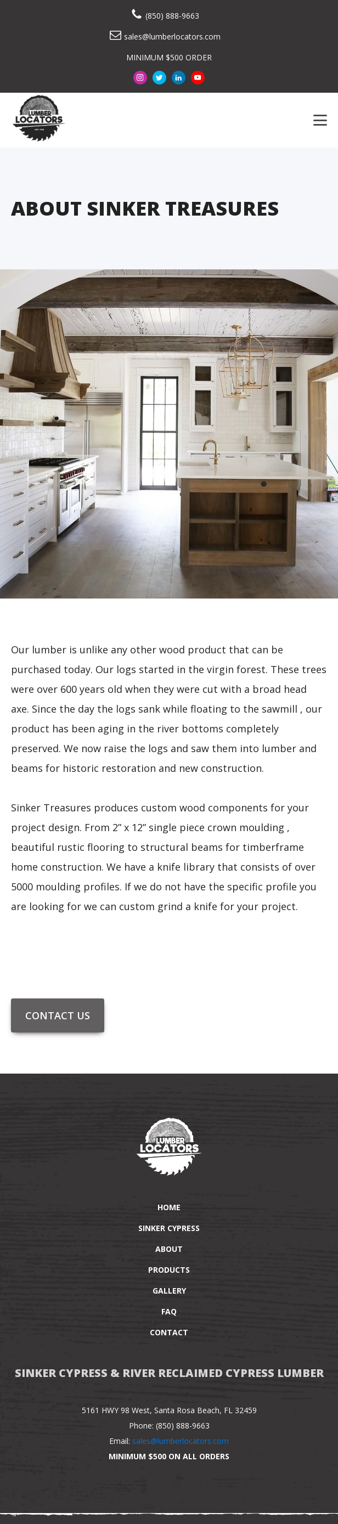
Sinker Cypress (169, 1228)
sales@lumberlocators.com (172, 36)
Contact (169, 1332)
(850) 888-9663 (172, 15)
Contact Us (57, 1015)
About (169, 1249)
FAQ (169, 1311)
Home (169, 1207)
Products (169, 1270)
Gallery (169, 1290)
